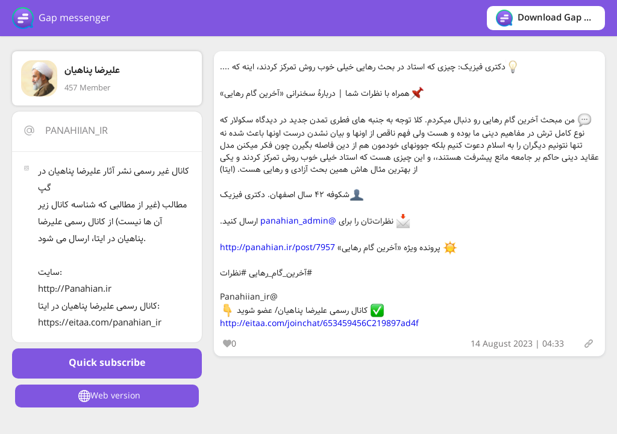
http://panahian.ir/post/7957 (277, 247)
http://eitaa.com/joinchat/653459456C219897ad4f (319, 323)
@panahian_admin (298, 221)
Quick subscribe (107, 363)
